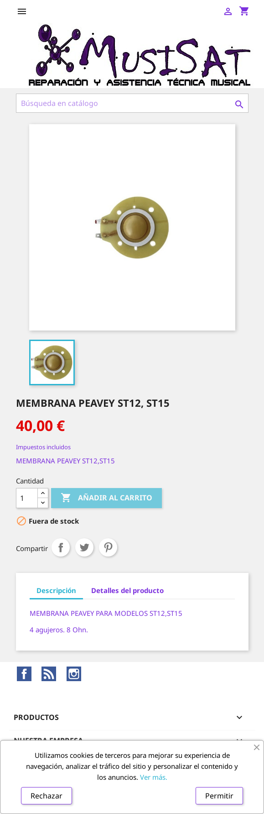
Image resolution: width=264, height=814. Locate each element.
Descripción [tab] (56, 590)
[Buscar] (132, 103)
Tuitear (84, 547)
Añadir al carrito (106, 498)
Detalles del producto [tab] (127, 590)
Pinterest (108, 547)
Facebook (24, 674)
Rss (48, 674)
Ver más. (153, 777)
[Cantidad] (27, 498)
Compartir (61, 547)
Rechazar (46, 796)
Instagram (74, 674)
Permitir (219, 796)
